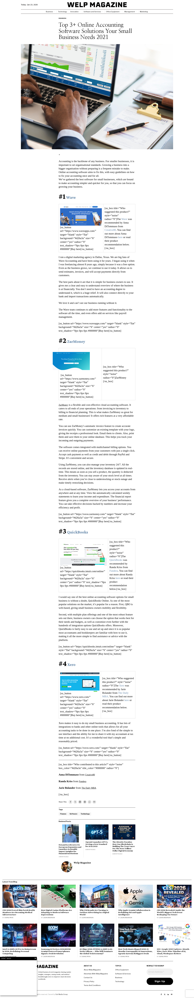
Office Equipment (122, 970)
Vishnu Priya (8, 918)
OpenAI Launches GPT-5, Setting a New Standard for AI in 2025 (96, 844)
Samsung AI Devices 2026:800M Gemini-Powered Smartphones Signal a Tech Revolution (56, 951)
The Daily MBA (90, 787)
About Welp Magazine (92, 970)
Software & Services (123, 974)
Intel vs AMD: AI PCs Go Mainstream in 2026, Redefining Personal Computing (19, 951)
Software (74, 814)
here (120, 237)
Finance (63, 814)
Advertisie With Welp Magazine (96, 974)
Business (62, 18)
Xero (71, 664)
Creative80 (110, 229)
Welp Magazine (82, 863)
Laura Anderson (49, 918)
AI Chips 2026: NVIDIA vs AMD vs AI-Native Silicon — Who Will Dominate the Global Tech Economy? (96, 951)
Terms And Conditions (92, 986)
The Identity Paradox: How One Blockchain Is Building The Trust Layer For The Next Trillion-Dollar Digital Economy (123, 846)
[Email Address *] (160, 972)
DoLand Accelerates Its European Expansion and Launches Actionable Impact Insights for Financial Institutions (70, 849)
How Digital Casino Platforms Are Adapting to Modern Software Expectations (56, 912)
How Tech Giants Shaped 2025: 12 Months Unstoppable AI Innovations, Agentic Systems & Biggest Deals (135, 951)
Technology (86, 814)
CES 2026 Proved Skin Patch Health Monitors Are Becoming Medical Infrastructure (18, 912)
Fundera (113, 570)
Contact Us (88, 978)
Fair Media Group (62, 994)
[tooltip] (71, 802)
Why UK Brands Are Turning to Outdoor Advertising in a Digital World (94, 912)
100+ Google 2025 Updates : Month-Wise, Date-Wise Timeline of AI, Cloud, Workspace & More (173, 951)
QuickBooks (77, 532)
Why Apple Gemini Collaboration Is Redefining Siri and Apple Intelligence (134, 912)
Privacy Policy (89, 982)
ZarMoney (76, 341)
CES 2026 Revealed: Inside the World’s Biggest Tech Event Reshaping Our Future (171, 912)
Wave (71, 197)
